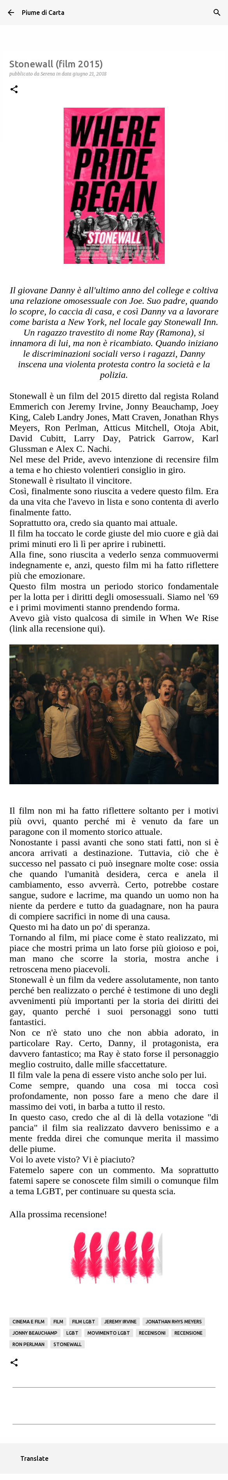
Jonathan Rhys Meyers (174, 1321)
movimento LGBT (108, 1333)
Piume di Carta (43, 12)
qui (94, 628)
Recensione (189, 1333)
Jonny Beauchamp (34, 1333)
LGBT (72, 1333)
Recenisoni (152, 1333)
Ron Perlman (28, 1344)
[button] (14, 90)
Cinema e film (28, 1321)
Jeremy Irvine (120, 1321)
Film (58, 1321)
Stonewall (67, 1344)
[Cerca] (217, 12)
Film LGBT (83, 1321)
